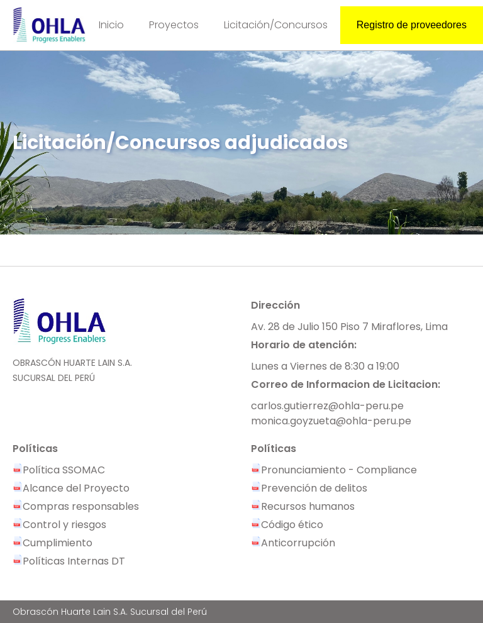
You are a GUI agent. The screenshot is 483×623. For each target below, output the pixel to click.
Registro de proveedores (412, 24)
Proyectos (174, 25)
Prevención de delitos (309, 488)
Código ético (287, 524)
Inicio (111, 25)
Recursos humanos (303, 506)
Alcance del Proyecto (71, 488)
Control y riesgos (59, 524)
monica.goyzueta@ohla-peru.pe (331, 421)
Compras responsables (76, 506)
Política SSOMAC (59, 470)
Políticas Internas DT (69, 561)
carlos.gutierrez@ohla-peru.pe (327, 406)
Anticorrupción (293, 543)
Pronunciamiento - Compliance (334, 470)
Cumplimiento (52, 543)
